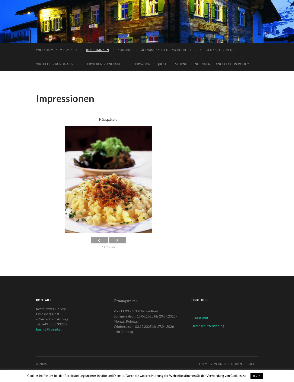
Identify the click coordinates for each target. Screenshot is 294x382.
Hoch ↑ (252, 364)
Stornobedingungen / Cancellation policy (212, 64)
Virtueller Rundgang (54, 64)
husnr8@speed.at (49, 329)
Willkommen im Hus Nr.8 (56, 49)
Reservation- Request (148, 64)
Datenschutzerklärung (207, 326)
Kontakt (125, 49)
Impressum (199, 317)
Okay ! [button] (256, 376)
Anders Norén (230, 364)
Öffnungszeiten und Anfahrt (166, 49)
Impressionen (97, 49)
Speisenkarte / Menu (217, 49)
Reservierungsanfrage (101, 64)
